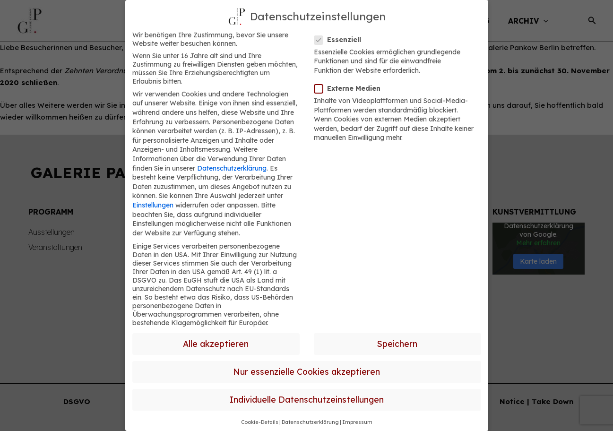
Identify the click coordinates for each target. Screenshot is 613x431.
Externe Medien (350, 88)
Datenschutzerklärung (232, 168)
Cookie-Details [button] (259, 422)
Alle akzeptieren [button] (216, 343)
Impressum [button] (357, 422)
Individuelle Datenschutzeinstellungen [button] (307, 399)
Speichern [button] (397, 343)
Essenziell (340, 39)
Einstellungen (152, 205)
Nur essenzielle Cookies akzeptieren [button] (306, 371)
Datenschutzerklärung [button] (310, 422)
